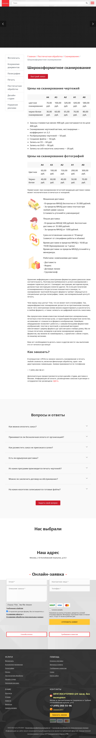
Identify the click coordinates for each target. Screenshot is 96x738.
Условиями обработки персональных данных (24, 617)
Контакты (8, 693)
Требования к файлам (14, 608)
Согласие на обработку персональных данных (70, 728)
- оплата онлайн (56, 610)
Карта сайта (54, 676)
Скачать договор (11, 708)
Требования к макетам (69, 634)
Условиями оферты (14, 614)
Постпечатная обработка (15, 87)
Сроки (52, 672)
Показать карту (58, 709)
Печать (11, 79)
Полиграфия (14, 73)
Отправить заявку (70, 622)
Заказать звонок (59, 715)
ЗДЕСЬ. (56, 381)
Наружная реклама (13, 106)
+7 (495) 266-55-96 (61, 705)
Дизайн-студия (12, 97)
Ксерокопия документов (13, 66)
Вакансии (8, 704)
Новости (8, 701)
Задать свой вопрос (48, 503)
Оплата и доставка (56, 661)
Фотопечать (14, 58)
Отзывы (8, 697)
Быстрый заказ (38, 76)
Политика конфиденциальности (37, 728)
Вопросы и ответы (56, 665)
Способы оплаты (26, 634)
